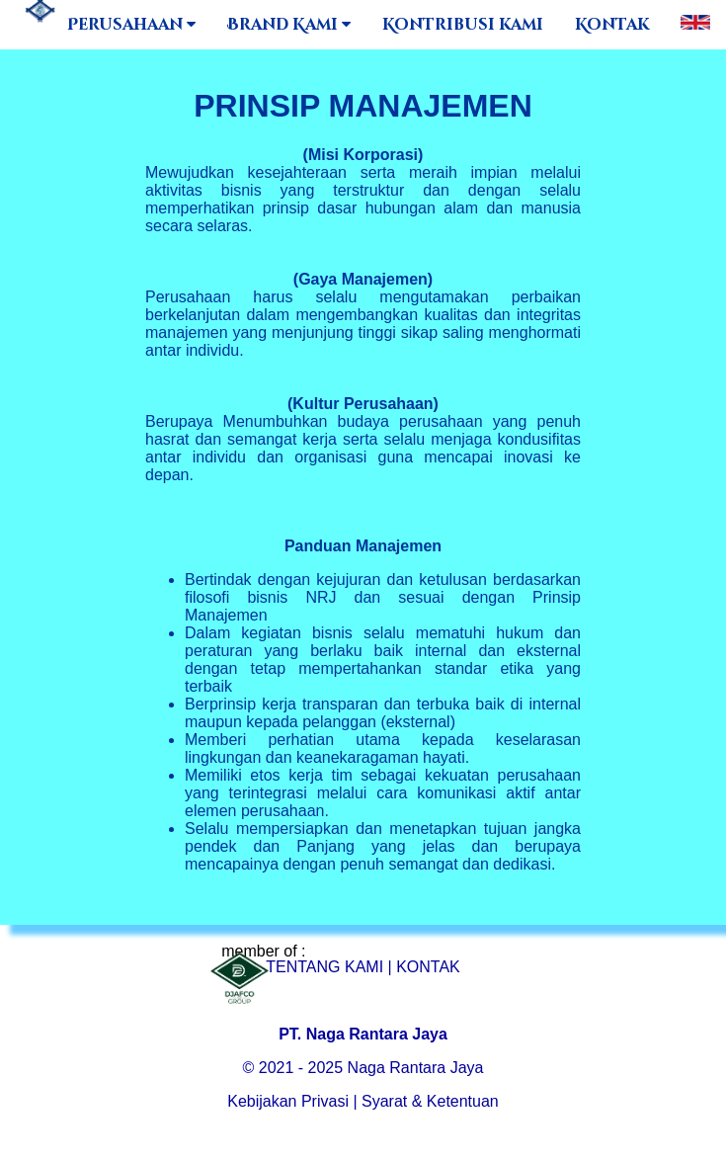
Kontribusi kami (462, 25)
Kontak (612, 25)
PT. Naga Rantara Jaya (363, 1034)
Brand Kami (289, 25)
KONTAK (428, 966)
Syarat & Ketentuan (430, 1101)
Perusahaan (131, 25)
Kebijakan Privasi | (292, 1101)
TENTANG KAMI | (328, 966)
